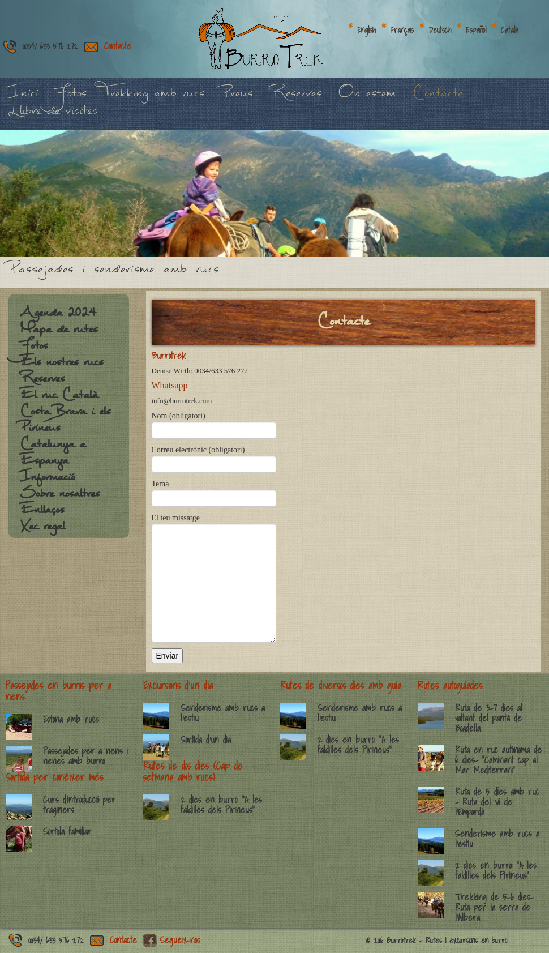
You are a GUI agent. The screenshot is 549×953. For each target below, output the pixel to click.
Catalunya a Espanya (52, 458)
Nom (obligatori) (214, 423)
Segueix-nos (180, 940)
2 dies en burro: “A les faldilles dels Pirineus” (221, 804)
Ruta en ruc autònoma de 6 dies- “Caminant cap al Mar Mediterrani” (498, 759)
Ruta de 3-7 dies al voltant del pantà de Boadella (488, 718)
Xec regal (42, 532)
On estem (367, 99)
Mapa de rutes (58, 335)
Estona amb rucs (71, 719)
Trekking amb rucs (154, 99)
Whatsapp (170, 385)
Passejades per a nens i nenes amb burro (85, 755)
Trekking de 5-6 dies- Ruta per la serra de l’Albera (494, 907)
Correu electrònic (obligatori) (214, 457)
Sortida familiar (67, 831)
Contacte (117, 46)
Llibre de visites (52, 116)
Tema (214, 491)
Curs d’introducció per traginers (79, 804)
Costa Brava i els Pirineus (65, 425)
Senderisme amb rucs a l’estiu (223, 712)
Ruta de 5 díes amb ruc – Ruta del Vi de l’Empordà (497, 801)
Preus (237, 99)
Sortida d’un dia (206, 739)
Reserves (295, 99)
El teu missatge (214, 550)
